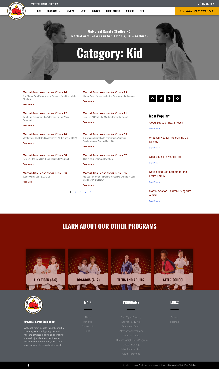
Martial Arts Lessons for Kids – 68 (45, 155)
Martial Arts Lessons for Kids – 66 (45, 173)
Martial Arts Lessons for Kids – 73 (105, 92)
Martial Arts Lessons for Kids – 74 (45, 92)
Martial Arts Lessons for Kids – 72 (45, 113)
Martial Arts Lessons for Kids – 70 (45, 134)
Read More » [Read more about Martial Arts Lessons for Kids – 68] (28, 164)
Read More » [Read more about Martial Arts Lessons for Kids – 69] (88, 146)
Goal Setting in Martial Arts (165, 156)
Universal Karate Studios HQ (44, 3)
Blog (142, 11)
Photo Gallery (113, 11)
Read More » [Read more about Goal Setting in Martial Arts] (154, 163)
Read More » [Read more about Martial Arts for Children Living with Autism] (154, 201)
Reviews (70, 11)
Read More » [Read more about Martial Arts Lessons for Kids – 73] (88, 101)
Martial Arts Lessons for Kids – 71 (105, 113)
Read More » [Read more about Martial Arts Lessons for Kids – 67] (88, 164)
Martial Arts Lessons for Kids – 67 (105, 155)
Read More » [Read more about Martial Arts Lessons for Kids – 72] (28, 125)
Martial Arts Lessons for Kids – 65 (105, 173)
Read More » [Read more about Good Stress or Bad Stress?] (154, 129)
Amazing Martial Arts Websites (184, 365)
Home (38, 11)
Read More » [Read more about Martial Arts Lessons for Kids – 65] (88, 185)
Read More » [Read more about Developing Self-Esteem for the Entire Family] (154, 182)
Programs (54, 11)
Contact (96, 11)
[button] (152, 98)
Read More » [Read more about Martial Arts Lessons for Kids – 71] (88, 122)
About (83, 11)
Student (130, 11)
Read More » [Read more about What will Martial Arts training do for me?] (154, 148)
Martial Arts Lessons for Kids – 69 (105, 134)
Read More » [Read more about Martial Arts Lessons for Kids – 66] (28, 182)
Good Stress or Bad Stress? (166, 122)
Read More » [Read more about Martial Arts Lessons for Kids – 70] (28, 143)
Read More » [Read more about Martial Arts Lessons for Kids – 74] (28, 104)
